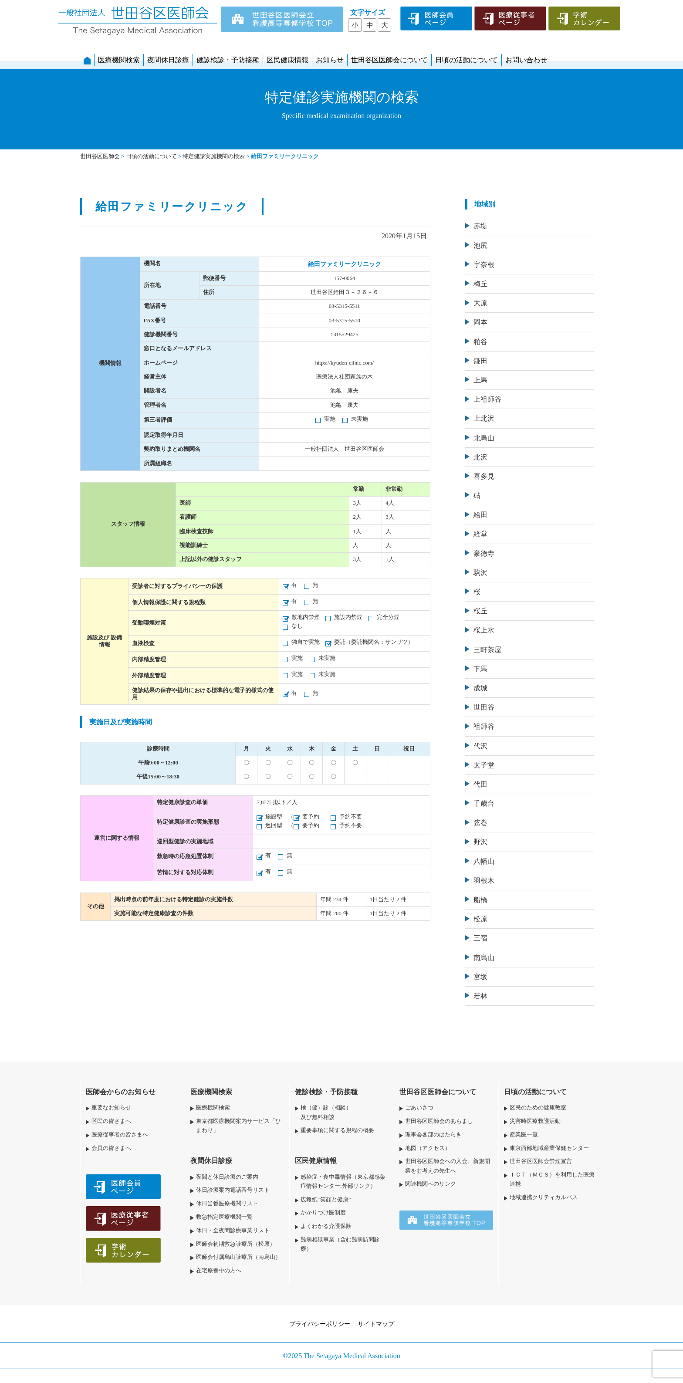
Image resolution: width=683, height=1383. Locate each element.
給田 (480, 514)
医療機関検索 (119, 60)
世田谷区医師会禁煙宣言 (541, 1161)
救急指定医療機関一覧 (224, 1217)
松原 (480, 919)
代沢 (480, 746)
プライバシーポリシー (319, 1323)
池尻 (480, 245)
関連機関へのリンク (430, 1184)
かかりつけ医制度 (323, 1213)
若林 (480, 996)
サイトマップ (376, 1323)
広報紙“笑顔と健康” (326, 1200)
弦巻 (480, 822)
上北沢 (483, 418)
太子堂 (483, 765)
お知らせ (330, 60)
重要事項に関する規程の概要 (337, 1130)
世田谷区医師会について (389, 60)
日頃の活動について (466, 60)
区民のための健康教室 (538, 1108)
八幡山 (483, 861)
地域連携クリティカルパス (544, 1197)
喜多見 (483, 476)
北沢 (480, 457)
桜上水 (483, 630)
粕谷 (480, 341)
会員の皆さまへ (111, 1148)
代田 (480, 784)
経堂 (480, 534)
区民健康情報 (287, 60)
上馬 (480, 380)
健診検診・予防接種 (227, 60)
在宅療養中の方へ (218, 1271)
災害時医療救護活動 (535, 1121)
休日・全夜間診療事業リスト (233, 1230)
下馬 (480, 669)
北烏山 (483, 438)
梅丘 (480, 283)
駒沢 (480, 572)
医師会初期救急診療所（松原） (235, 1244)
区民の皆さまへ (111, 1121)
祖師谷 (483, 726)
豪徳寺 (483, 553)
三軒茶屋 (487, 649)
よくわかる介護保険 (326, 1226)
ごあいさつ (419, 1108)
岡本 (480, 322)
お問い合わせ (526, 60)
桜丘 (480, 611)
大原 (480, 303)
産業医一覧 (524, 1135)
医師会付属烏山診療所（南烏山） (238, 1257)
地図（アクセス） (427, 1148)
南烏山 (483, 957)
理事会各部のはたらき (433, 1135)
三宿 (480, 938)
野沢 (480, 841)
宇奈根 (483, 264)
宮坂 (480, 977)
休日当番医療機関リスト (227, 1203)
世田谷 (483, 707)
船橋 (480, 899)
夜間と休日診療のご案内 (227, 1177)
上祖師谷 (487, 399)
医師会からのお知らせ (121, 1092)
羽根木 (483, 880)
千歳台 (483, 803)
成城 (480, 688)
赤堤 (480, 226)
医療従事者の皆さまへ (119, 1135)
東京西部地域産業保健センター (549, 1148)
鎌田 (480, 361)
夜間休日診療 (168, 60)
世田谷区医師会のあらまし (439, 1121)
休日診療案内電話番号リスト (233, 1190)
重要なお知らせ (111, 1108)
